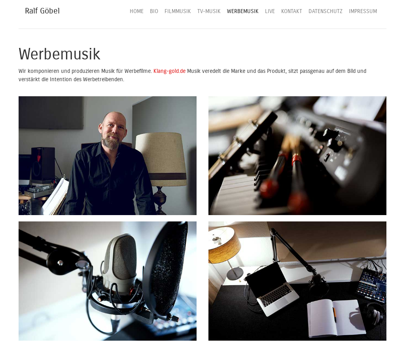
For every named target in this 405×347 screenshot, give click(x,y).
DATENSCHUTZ (325, 11)
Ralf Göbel (42, 10)
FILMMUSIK (178, 11)
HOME (137, 11)
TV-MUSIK (209, 11)
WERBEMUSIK (243, 11)
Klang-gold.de (169, 71)
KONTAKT (291, 11)
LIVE (270, 11)
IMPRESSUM (363, 11)
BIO (154, 11)
